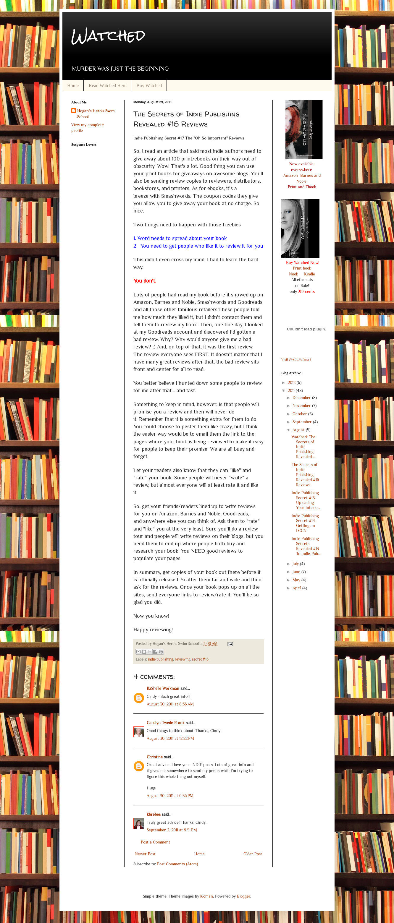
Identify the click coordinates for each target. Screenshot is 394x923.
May (297, 580)
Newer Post (145, 853)
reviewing (182, 659)
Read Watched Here (107, 85)
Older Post (252, 853)
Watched (108, 35)
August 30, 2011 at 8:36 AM (170, 704)
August (299, 429)
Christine (155, 757)
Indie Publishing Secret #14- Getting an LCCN (305, 523)
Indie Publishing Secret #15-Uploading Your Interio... (306, 500)
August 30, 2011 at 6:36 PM (170, 795)
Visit (296, 359)
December (302, 397)
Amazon (291, 175)
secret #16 (200, 659)
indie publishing (160, 659)
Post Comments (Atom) (177, 864)
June (297, 571)
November (302, 405)
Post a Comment (155, 842)
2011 (292, 390)
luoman (206, 896)
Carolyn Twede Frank (166, 722)
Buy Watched (149, 85)
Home (73, 85)
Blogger (243, 896)
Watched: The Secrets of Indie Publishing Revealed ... (304, 446)
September (303, 421)
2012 (292, 382)
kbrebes (154, 814)
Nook (293, 274)
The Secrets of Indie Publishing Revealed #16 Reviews (305, 474)
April (297, 587)
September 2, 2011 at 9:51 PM (172, 830)
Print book (302, 268)
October (300, 413)
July (296, 563)
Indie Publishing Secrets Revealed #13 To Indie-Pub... (306, 546)
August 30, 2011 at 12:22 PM (170, 738)
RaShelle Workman (163, 688)
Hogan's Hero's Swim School (95, 113)
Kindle (309, 274)
